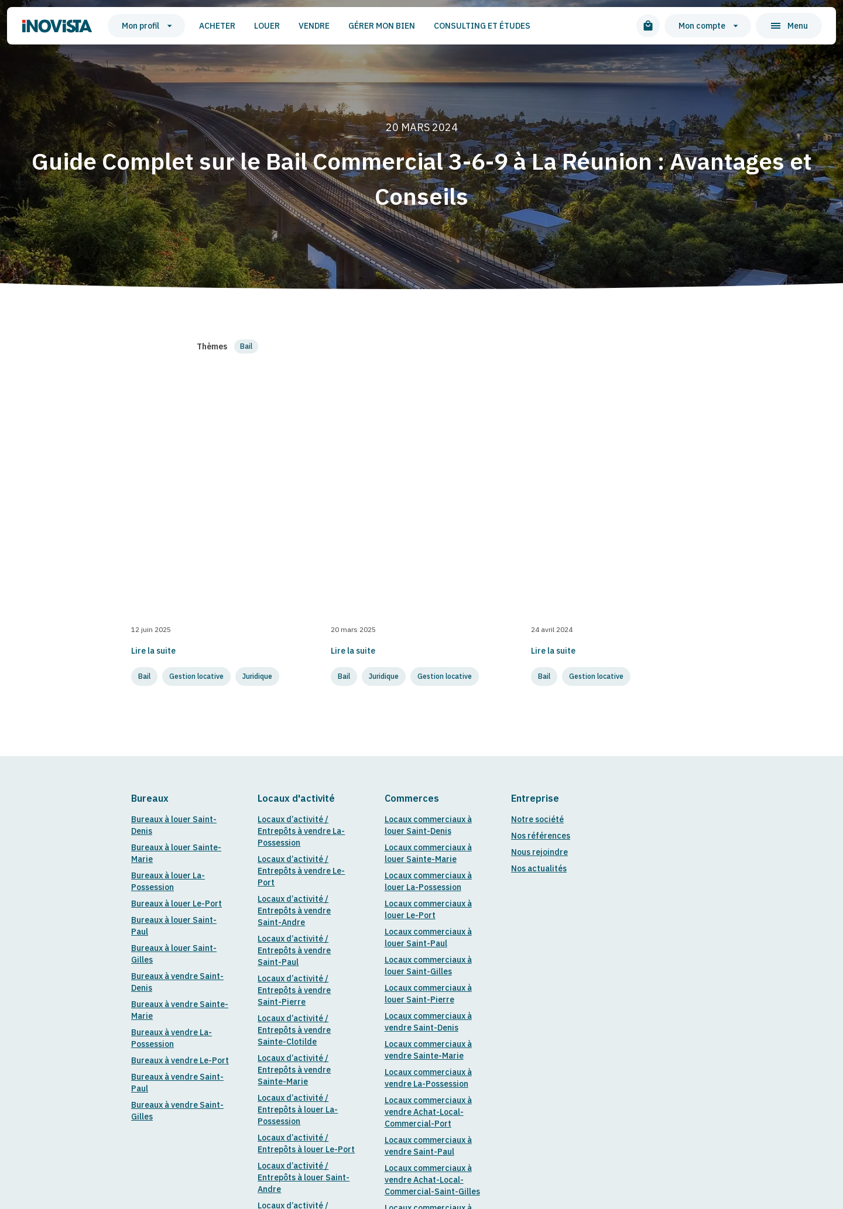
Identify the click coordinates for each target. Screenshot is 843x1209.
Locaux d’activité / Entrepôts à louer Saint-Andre (303, 833)
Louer (250, 25)
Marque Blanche (618, 1103)
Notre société (537, 475)
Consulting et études (465, 25)
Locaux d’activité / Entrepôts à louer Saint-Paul (303, 873)
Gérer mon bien (365, 25)
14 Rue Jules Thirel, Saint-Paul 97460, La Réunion (384, 1088)
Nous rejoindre (539, 508)
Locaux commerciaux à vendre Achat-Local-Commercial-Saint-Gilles (432, 836)
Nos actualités (539, 524)
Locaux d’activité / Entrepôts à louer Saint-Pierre (303, 913)
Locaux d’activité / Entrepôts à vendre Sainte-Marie (294, 726)
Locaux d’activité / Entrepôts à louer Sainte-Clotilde (306, 953)
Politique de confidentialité (374, 1103)
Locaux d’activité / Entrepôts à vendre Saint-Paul (294, 606)
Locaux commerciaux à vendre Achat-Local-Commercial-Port (428, 768)
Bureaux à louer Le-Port (176, 559)
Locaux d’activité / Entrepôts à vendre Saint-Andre (294, 566)
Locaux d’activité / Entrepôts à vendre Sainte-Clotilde (294, 686)
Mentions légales (238, 1103)
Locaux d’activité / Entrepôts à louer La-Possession (298, 765)
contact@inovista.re (170, 1088)
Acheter (201, 25)
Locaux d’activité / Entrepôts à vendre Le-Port (301, 527)
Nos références (540, 491)
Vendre (297, 25)
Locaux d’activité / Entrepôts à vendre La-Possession (301, 487)
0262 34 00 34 (250, 1088)
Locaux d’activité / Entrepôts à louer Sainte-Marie (306, 992)
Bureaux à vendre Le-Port (180, 716)
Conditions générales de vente (499, 1103)
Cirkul (296, 1103)
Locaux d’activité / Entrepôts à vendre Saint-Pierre (294, 646)
